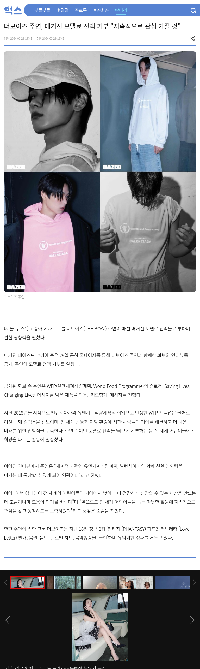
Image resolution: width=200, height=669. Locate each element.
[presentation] (5, 582)
